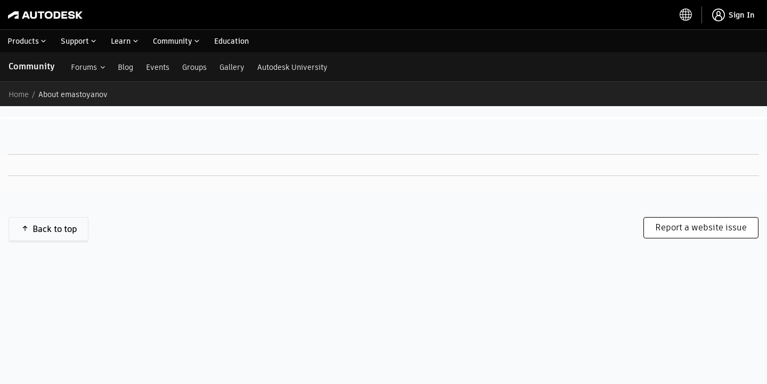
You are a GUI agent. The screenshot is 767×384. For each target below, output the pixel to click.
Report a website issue (701, 227)
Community (32, 66)
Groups (194, 67)
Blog (125, 67)
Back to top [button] (54, 229)
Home (19, 94)
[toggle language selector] (686, 15)
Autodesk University (292, 67)
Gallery (231, 67)
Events (157, 67)
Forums (84, 67)
